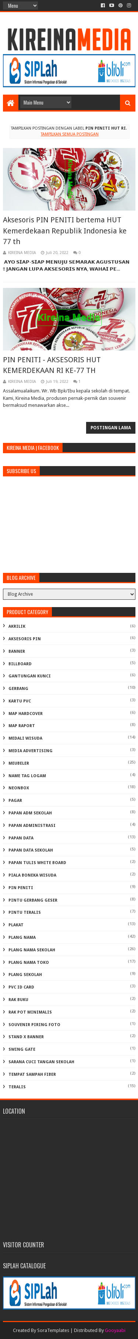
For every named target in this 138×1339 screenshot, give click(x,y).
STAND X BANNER (26, 1037)
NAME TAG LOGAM (27, 776)
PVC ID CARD (21, 987)
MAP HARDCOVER (25, 713)
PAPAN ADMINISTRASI (32, 825)
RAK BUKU (18, 999)
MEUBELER (18, 763)
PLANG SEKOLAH (25, 974)
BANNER (16, 651)
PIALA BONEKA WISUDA (32, 875)
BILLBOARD (20, 664)
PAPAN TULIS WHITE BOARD (37, 862)
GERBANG (18, 688)
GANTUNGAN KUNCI (29, 676)
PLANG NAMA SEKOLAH (31, 950)
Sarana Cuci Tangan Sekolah (41, 1062)
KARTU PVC (19, 701)
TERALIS (17, 1087)
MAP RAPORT (21, 725)
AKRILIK (16, 626)
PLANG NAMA (22, 937)
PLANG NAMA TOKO (28, 962)
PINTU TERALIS (24, 912)
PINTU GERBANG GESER (32, 900)
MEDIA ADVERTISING (30, 750)
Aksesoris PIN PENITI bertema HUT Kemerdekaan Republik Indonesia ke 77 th (65, 230)
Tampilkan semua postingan (70, 134)
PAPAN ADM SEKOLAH (30, 813)
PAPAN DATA (20, 838)
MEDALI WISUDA (25, 738)
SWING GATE (21, 1049)
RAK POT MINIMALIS (30, 1012)
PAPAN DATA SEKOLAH (30, 850)
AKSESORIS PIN (24, 639)
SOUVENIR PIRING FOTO (34, 1024)
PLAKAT (16, 925)
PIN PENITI (20, 887)
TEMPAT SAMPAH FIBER (32, 1074)
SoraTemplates (53, 1330)
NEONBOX (18, 788)
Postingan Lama (111, 427)
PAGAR (15, 800)
